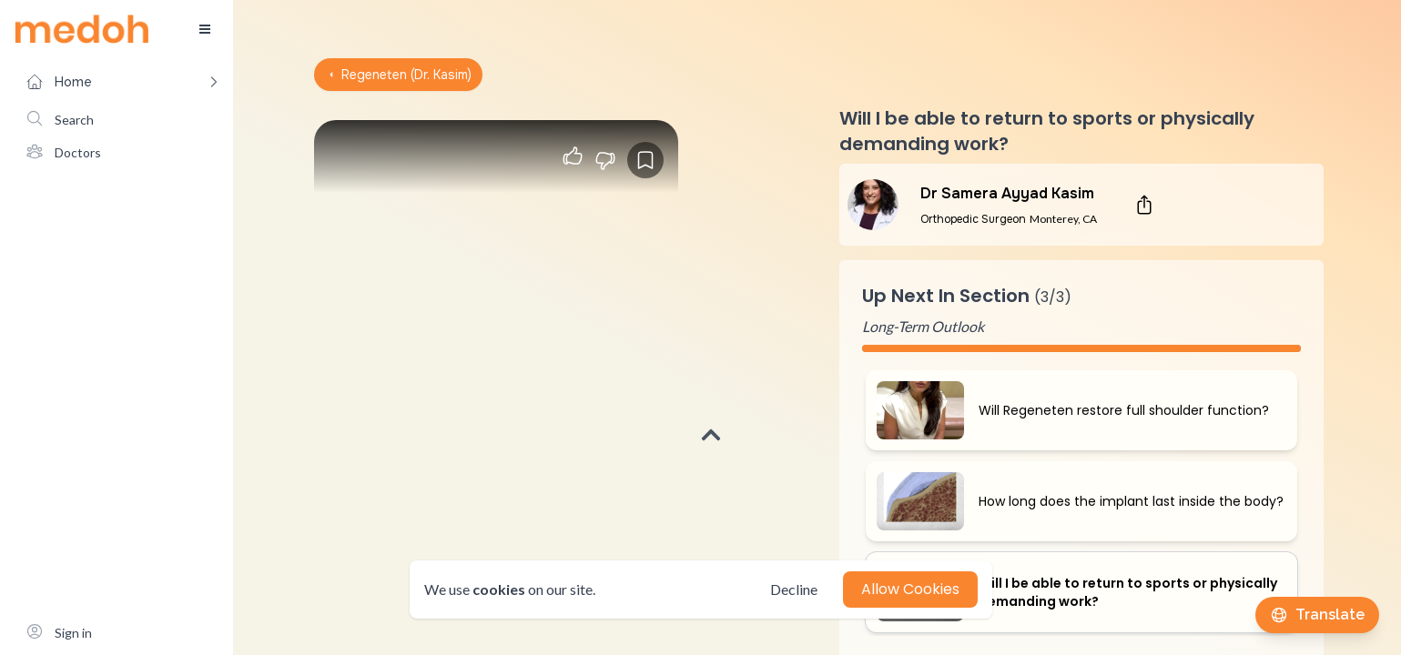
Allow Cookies (910, 589)
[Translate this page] (1317, 615)
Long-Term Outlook (923, 326)
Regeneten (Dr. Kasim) (398, 74)
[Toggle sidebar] (205, 29)
